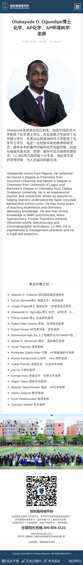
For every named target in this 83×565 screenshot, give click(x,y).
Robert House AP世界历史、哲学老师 (35, 329)
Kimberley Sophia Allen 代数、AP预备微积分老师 (42, 352)
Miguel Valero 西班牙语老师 (28, 381)
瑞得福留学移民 (47, 542)
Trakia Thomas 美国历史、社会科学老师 (37, 364)
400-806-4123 (55, 528)
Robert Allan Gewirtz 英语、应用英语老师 (37, 323)
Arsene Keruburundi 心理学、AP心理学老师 (39, 358)
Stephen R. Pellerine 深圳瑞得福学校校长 (37, 294)
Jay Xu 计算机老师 (23, 370)
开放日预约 (31, 561)
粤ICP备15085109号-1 (61, 554)
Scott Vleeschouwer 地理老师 (30, 398)
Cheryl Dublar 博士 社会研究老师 (32, 318)
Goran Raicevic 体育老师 (27, 346)
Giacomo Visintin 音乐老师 (28, 404)
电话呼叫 (72, 561)
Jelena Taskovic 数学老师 (27, 393)
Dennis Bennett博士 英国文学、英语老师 (37, 300)
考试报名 (51, 561)
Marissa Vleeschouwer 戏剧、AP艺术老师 (38, 387)
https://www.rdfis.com (41, 534)
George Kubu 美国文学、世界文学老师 (36, 375)
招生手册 (10, 561)
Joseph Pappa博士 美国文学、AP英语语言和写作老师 (45, 306)
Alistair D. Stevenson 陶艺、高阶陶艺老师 (37, 341)
